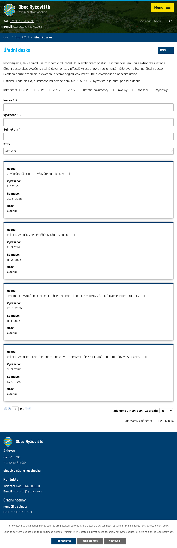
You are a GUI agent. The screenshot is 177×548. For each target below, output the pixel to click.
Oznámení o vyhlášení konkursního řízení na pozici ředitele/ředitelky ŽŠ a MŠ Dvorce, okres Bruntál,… (76, 296)
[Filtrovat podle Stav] (88, 151)
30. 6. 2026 (14, 198)
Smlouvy (122, 90)
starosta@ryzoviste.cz (27, 26)
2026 (71, 90)
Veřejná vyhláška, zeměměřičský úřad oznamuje (42, 235)
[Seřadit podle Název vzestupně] (16, 99)
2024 (41, 90)
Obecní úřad (22, 38)
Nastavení (115, 541)
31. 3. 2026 (14, 369)
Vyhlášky (162, 90)
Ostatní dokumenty (95, 90)
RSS (166, 50)
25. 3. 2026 (14, 308)
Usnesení (142, 90)
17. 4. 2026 (14, 382)
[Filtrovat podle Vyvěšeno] (88, 122)
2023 (26, 90)
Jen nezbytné (90, 541)
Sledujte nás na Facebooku (22, 471)
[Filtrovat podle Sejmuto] (88, 136)
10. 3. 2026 (14, 247)
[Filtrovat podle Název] (88, 107)
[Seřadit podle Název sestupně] (16, 101)
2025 (56, 90)
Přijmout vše (64, 541)
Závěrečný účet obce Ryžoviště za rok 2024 (39, 174)
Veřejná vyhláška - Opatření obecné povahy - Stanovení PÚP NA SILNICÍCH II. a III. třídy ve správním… (77, 357)
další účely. (163, 525)
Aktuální (12, 211)
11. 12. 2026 (14, 260)
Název (8, 100)
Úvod (6, 38)
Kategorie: (10, 90)
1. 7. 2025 (13, 186)
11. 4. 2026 (13, 321)
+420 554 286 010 (22, 21)
